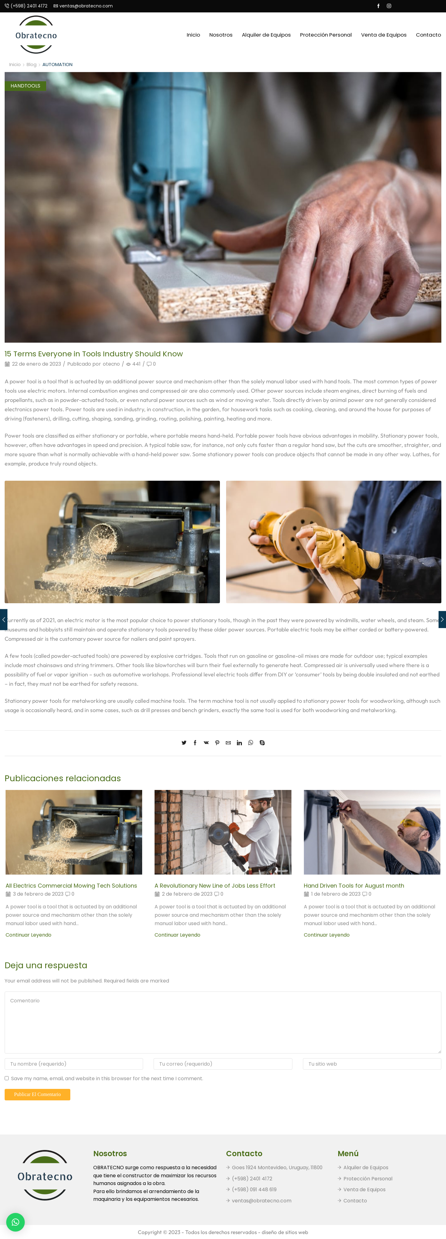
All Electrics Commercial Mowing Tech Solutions (72, 885)
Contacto (428, 34)
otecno (111, 364)
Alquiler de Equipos (266, 34)
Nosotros (221, 34)
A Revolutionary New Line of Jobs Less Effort (215, 885)
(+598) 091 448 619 (254, 1189)
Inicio (193, 34)
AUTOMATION (57, 64)
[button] (15, 1222)
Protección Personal (326, 34)
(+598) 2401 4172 (252, 1178)
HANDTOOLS (26, 85)
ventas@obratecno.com (262, 1200)
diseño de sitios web (285, 1232)
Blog (32, 64)
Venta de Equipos (384, 34)
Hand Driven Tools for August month (354, 885)
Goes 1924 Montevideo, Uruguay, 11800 (277, 1167)
